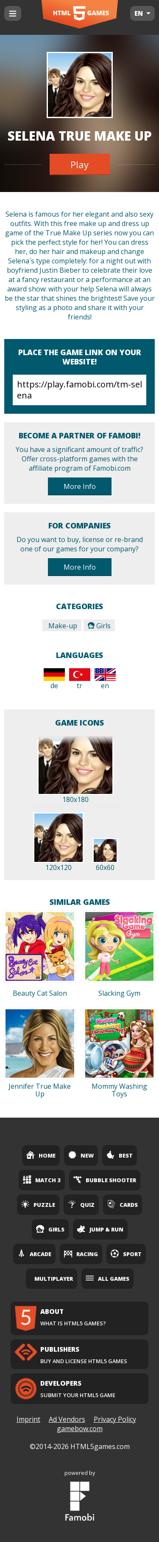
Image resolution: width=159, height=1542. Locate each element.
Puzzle (38, 1204)
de (54, 679)
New (81, 1155)
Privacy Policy (115, 1419)
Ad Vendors (67, 1419)
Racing (81, 1253)
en (105, 679)
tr (79, 679)
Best (119, 1155)
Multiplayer (53, 1278)
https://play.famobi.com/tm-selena (79, 390)
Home (41, 1155)
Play (79, 164)
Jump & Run (100, 1229)
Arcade (34, 1253)
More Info (80, 486)
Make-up (62, 625)
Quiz (81, 1204)
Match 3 (42, 1179)
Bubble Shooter (104, 1179)
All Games (107, 1278)
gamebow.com (80, 1428)
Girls (99, 625)
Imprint (28, 1419)
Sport (126, 1253)
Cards (122, 1204)
